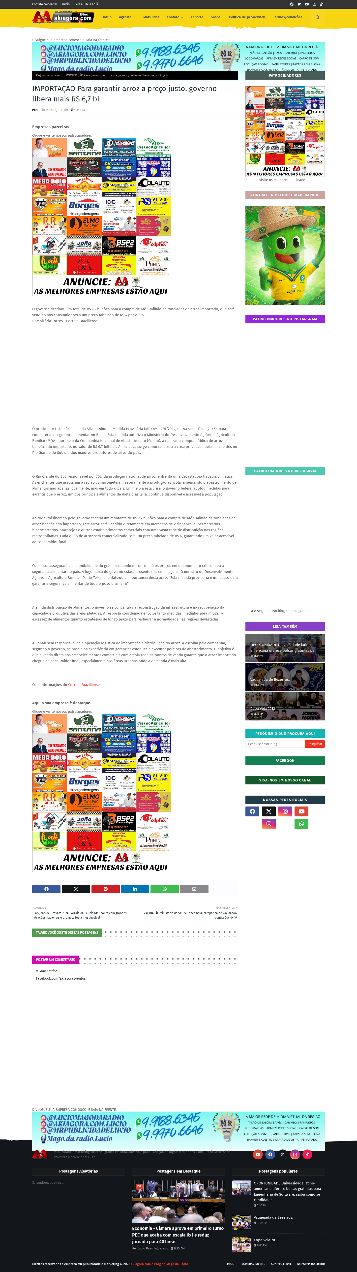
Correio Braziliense (84, 685)
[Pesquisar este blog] (275, 744)
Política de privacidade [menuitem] (247, 17)
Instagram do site (253, 1264)
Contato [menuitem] (173, 17)
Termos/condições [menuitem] (287, 17)
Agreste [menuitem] (125, 17)
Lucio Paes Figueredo (52, 110)
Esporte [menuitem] (197, 17)
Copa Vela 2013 (262, 708)
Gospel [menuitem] (216, 17)
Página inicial (45, 75)
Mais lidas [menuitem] (151, 17)
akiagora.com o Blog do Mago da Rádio (159, 1264)
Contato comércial (44, 4)
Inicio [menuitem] (107, 17)
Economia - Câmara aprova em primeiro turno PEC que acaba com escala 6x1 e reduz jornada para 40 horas (178, 1235)
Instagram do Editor (311, 1264)
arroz (59, 75)
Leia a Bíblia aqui (86, 4)
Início (66, 4)
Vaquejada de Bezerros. (270, 679)
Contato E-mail (281, 1264)
